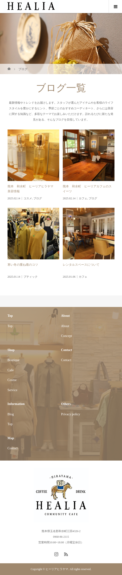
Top (10, 326)
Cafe (11, 370)
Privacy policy (70, 414)
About (65, 326)
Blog (11, 414)
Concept (66, 336)
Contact (66, 360)
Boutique (14, 360)
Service (12, 390)
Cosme (12, 380)
